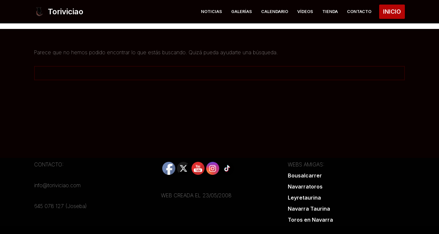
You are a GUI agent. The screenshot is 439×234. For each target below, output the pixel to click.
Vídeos (305, 11)
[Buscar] (212, 73)
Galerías (241, 11)
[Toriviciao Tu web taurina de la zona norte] (58, 12)
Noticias (211, 11)
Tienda (330, 11)
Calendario (274, 11)
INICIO (392, 11)
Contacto (359, 11)
